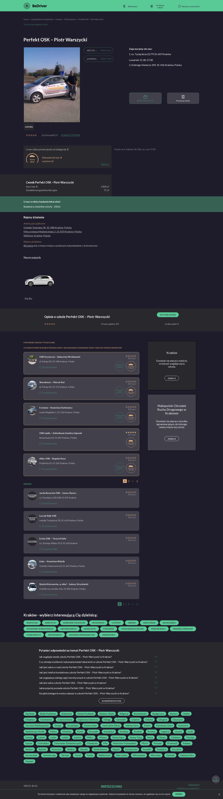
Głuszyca (178, 722)
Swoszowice (55, 635)
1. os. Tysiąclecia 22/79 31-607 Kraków (150, 54)
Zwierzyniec (108, 635)
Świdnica (161, 752)
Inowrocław (90, 729)
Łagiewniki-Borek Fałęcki (40, 629)
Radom (29, 752)
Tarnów (65, 758)
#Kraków (28, 245)
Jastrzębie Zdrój (111, 729)
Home (26, 19)
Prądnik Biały (158, 629)
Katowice (183, 729)
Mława (103, 740)
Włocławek (139, 758)
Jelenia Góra (131, 729)
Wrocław (156, 758)
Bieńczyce (50, 623)
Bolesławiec (140, 717)
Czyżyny (116, 623)
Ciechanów (46, 722)
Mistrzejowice (70, 19)
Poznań (158, 746)
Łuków (77, 740)
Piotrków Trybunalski (124, 746)
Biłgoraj (124, 717)
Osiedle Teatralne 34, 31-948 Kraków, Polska (48, 227)
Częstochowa (65, 722)
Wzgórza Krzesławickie (82, 635)
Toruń (78, 758)
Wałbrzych (104, 758)
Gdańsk (135, 722)
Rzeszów (56, 752)
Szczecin (176, 752)
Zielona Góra (187, 758)
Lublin (65, 740)
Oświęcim (92, 746)
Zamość (170, 758)
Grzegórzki (149, 623)
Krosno (151, 734)
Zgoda (178, 794)
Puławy (187, 746)
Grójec (58, 729)
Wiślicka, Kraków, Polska (37, 235)
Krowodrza (169, 623)
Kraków (59, 19)
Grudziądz (72, 729)
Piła (105, 746)
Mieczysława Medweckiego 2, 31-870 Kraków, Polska (53, 231)
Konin (80, 734)
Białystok (66, 717)
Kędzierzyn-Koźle (34, 734)
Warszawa (121, 758)
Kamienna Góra (164, 729)
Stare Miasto (34, 635)
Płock (145, 746)
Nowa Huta (90, 629)
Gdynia (149, 722)
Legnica (165, 734)
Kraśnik (138, 734)
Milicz (90, 740)
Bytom (173, 717)
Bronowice (98, 623)
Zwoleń (29, 764)
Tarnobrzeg (49, 758)
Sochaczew (131, 752)
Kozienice (109, 734)
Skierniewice (100, 752)
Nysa (150, 740)
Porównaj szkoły (183, 98)
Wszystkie (32, 623)
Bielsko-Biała (106, 717)
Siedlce (70, 752)
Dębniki (132, 623)
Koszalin (93, 734)
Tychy (90, 758)
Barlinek (29, 717)
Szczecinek (31, 758)
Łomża (29, 740)
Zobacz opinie (70, 135)
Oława (162, 740)
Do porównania (48, 367)
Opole (28, 746)
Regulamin (193, 787)
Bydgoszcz (158, 717)
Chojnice (30, 722)
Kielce (53, 734)
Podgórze (108, 629)
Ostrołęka (43, 746)
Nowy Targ (136, 740)
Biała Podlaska (48, 717)
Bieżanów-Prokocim (74, 623)
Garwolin (121, 722)
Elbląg (107, 722)
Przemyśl (172, 746)
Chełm (186, 717)
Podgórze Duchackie (132, 629)
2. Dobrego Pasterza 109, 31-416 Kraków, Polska (155, 64)
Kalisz (147, 729)
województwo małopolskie (42, 19)
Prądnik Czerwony (183, 629)
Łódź (190, 734)
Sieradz (84, 752)
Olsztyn (190, 740)
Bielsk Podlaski (85, 717)
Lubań (41, 740)
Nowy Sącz (118, 740)
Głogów (162, 722)
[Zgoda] (219, 794)
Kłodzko (67, 734)
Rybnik (42, 752)
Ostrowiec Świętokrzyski (67, 746)
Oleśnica (175, 740)
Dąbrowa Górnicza (88, 722)
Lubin (53, 740)
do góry (216, 779)
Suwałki (147, 752)
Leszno (178, 734)
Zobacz (172, 378)
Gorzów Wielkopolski (37, 729)
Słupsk (116, 752)
